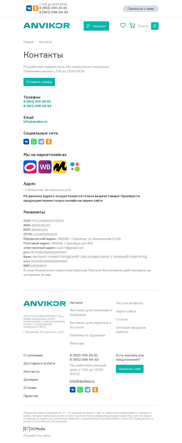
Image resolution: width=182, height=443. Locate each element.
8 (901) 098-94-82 (53, 12)
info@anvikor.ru (82, 381)
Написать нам (130, 369)
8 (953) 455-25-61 (53, 8)
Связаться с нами (141, 8)
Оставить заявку (39, 82)
